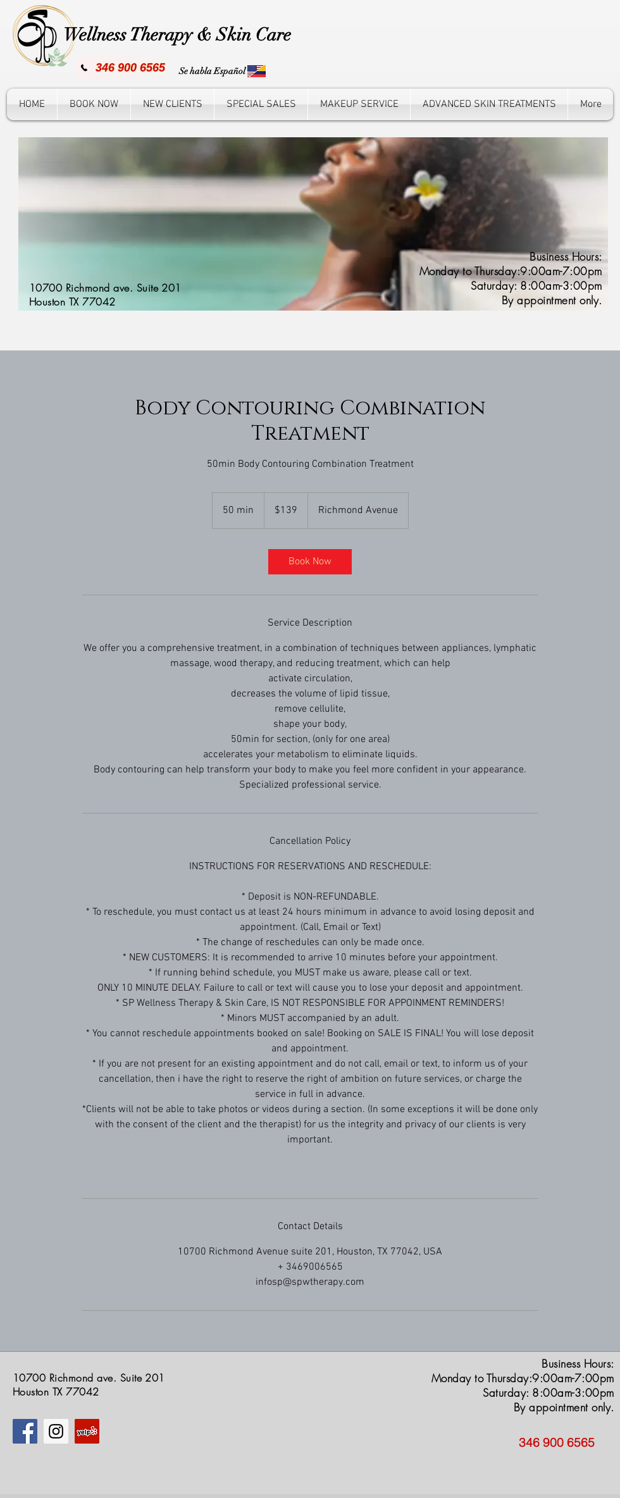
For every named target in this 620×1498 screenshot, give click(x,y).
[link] (310, 561)
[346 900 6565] (122, 67)
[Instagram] (56, 1431)
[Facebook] (25, 1431)
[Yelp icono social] (87, 1431)
